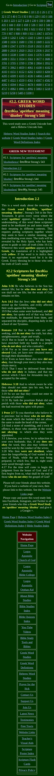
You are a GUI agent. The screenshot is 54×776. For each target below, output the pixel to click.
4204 (47, 71)
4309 (13, 75)
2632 (39, 46)
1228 (4, 37)
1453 (47, 37)
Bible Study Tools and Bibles (27, 642)
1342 (21, 37)
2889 (4, 50)
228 (27, 20)
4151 (13, 71)
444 (11, 24)
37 (8, 16)
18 (32, 12)
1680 (21, 41)
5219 (4, 93)
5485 (20, 93)
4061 (30, 67)
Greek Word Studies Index (28, 137)
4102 (47, 67)
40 (14, 16)
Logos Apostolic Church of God (27, 556)
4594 (13, 84)
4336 (30, 75)
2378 (21, 46)
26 (43, 12)
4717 (4, 88)
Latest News (27, 713)
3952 (47, 63)
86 (30, 16)
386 (48, 20)
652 (41, 29)
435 (4, 24)
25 (38, 12)
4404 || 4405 (43, 75)
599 (11, 29)
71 (19, 16)
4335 (21, 75)
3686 (47, 58)
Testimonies (27, 719)
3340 (21, 54)
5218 (47, 88)
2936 (39, 50)
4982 (13, 88)
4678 (30, 84)
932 (32, 33)
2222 (47, 41)
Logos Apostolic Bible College (27, 570)
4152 (21, 71)
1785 (30, 41)
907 (11, 33)
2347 (13, 46)
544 (48, 24)
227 (20, 20)
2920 (21, 50)
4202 (30, 71)
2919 (13, 50)
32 (3, 16)
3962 (13, 67)
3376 (39, 54)
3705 (13, 63)
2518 (30, 46)
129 (36, 16)
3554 (21, 58)
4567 (39, 80)
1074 (47, 33)
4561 (30, 80)
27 (49, 12)
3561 (30, 58)
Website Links (27, 732)
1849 (39, 41)
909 (24, 33)
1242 (13, 37)
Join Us (27, 707)
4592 (4, 84)
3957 (4, 67)
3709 (21, 63)
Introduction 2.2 (12, 168)
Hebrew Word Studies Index (19, 133)
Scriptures (42, 5)
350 (41, 20)
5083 (39, 88)
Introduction (20, 5)
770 (4, 33)
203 (6, 20)
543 (41, 24)
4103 (4, 71)
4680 (39, 84)
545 (4, 29)
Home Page (9, 517)
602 (26, 29)
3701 (4, 63)
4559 (21, 80)
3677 (39, 58)
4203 (39, 71)
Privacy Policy (27, 770)
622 (33, 29)
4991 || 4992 (26, 88)
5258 (12, 93)
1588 (4, 41)
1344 (39, 37)
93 (24, 16)
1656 (13, 41)
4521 (13, 80)
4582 (47, 80)
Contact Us (27, 694)
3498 (4, 58)
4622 (21, 84)
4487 (4, 80)
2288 (4, 46)
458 (26, 24)
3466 (47, 54)
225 (13, 20)
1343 (30, 37)
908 (18, 33)
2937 (47, 50)
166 (50, 16)
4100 (39, 67)
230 (34, 20)
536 (33, 24)
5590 (29, 93)
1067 (39, 33)
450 (18, 24)
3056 (4, 54)
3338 (13, 54)
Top (49, 4)
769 (48, 29)
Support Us (27, 701)
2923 (30, 50)
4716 (47, 84)
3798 (30, 63)
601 (18, 29)
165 (43, 16)
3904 (39, 63)
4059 (21, 67)
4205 (4, 75)
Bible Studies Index (38, 525)
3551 (13, 58)
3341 (30, 54)
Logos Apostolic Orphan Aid (27, 585)
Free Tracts (27, 726)
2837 (47, 46)
